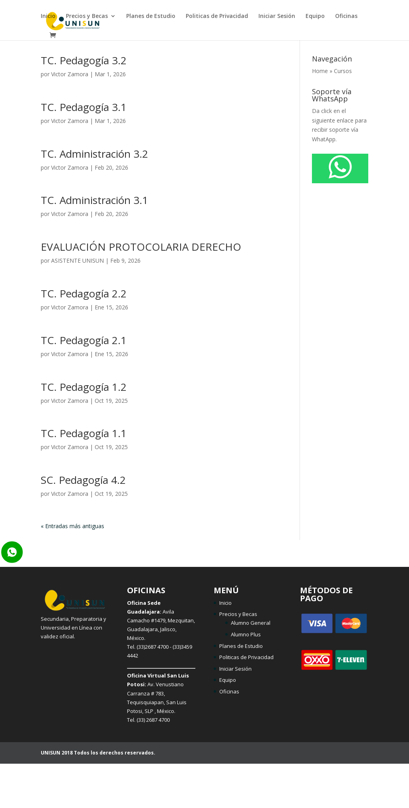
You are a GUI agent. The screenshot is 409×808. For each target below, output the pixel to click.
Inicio (48, 16)
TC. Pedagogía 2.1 (84, 340)
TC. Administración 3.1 (94, 200)
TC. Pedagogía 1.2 (84, 387)
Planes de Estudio (150, 16)
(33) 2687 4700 (153, 719)
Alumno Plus (246, 634)
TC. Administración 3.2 (94, 154)
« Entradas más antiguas (72, 526)
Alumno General (250, 622)
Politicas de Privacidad (217, 16)
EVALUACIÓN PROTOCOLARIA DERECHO (141, 247)
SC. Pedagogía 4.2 (83, 480)
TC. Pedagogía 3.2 (84, 60)
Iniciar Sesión (276, 16)
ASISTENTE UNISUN (77, 260)
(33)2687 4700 (153, 646)
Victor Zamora (69, 74)
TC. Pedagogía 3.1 (84, 107)
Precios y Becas (87, 16)
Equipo (315, 16)
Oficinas (346, 16)
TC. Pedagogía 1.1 (84, 433)
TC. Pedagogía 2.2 (84, 293)
